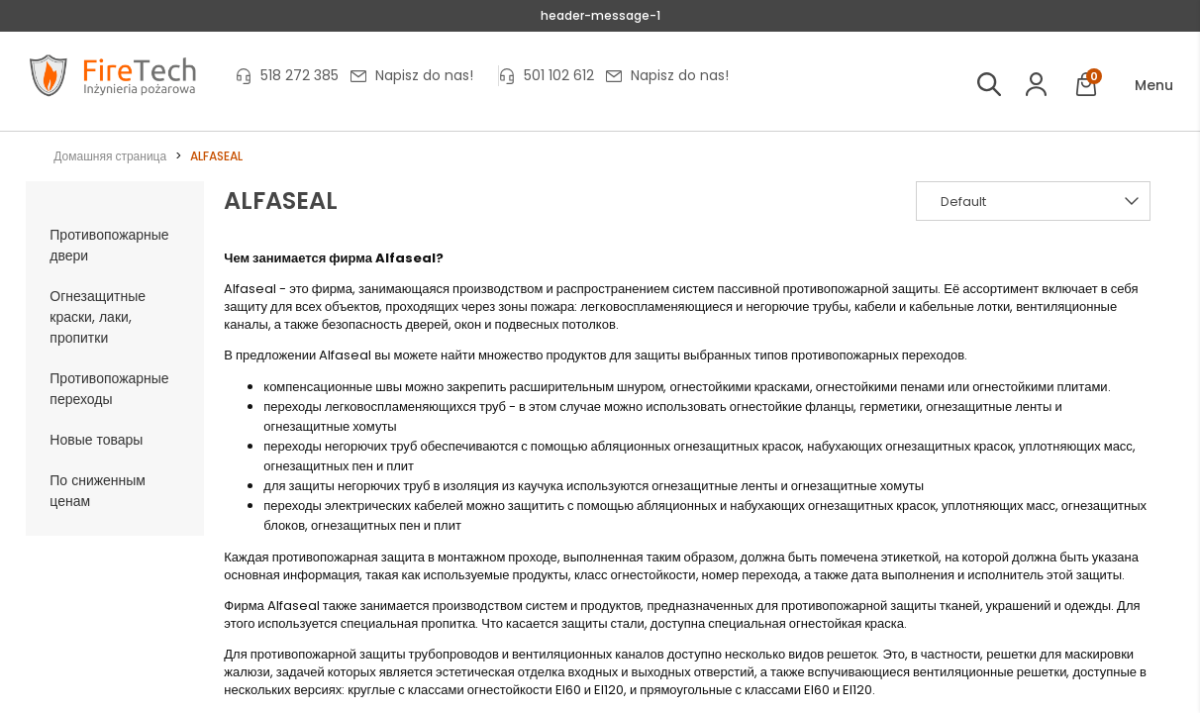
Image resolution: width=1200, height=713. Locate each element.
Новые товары (96, 440)
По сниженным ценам (98, 490)
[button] (1140, 85)
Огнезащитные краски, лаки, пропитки (98, 317)
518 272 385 (299, 75)
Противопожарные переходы (109, 388)
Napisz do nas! (424, 75)
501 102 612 (559, 75)
